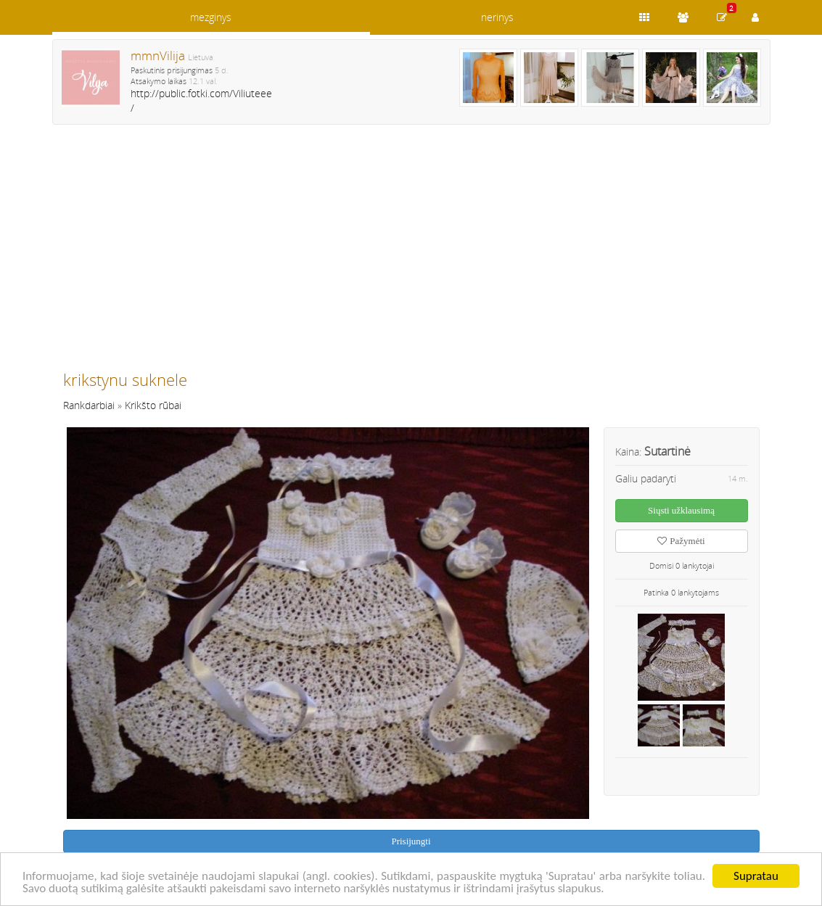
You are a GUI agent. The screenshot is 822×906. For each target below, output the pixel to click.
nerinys (497, 17)
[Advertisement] (411, 253)
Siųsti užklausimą (681, 510)
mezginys (210, 17)
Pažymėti (680, 540)
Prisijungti (410, 841)
